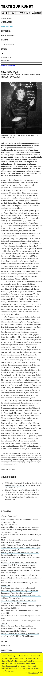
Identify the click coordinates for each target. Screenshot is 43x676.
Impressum (6, 650)
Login (4, 49)
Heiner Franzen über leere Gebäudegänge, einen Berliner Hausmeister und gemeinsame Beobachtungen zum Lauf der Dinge (21, 570)
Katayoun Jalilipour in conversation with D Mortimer (20, 527)
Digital (4, 40)
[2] (40, 243)
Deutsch (9, 18)
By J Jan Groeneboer (8, 525)
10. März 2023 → (6, 61)
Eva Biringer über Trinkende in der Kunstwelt (18, 588)
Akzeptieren (33, 673)
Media (4, 641)
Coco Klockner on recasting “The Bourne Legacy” (19, 530)
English (3, 18)
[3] (25, 446)
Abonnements (8, 35)
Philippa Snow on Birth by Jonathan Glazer (17, 626)
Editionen (6, 31)
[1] (28, 228)
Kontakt (5, 646)
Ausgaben (6, 22)
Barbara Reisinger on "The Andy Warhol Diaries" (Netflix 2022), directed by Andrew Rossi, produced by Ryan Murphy (21, 577)
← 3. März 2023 (6, 57)
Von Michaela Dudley (9, 532)
